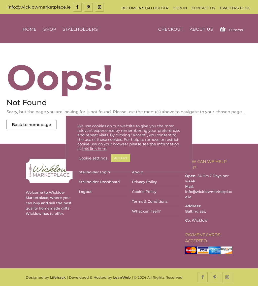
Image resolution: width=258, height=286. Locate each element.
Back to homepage (31, 124)
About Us (201, 29)
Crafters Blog (235, 8)
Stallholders (80, 29)
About (137, 172)
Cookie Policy (144, 191)
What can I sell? (146, 211)
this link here (94, 148)
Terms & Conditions (150, 201)
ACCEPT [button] (120, 158)
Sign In (180, 8)
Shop (49, 29)
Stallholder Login (94, 172)
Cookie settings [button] (93, 158)
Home (30, 29)
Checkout (170, 29)
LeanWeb (122, 277)
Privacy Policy (144, 182)
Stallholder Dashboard (99, 182)
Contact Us (203, 8)
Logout (85, 191)
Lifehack (58, 277)
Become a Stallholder (145, 8)
